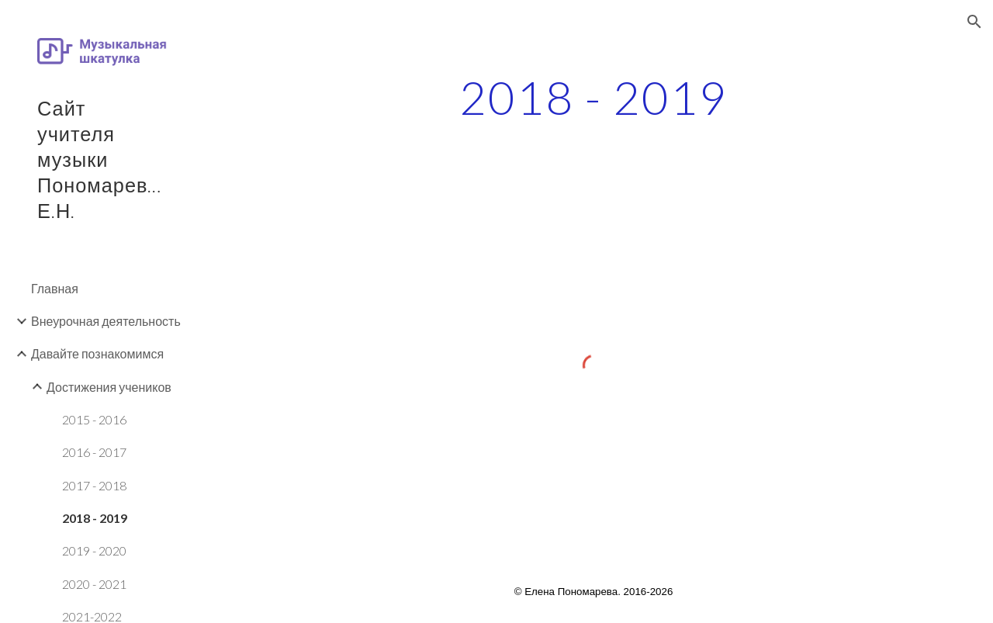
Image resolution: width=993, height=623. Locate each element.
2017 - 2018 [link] (94, 485)
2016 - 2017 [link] (94, 452)
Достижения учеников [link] (109, 386)
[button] (974, 21)
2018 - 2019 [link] (94, 518)
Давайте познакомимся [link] (97, 353)
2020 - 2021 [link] (94, 583)
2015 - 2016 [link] (94, 419)
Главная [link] (54, 288)
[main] (593, 97)
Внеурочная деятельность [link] (106, 320)
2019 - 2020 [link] (94, 550)
